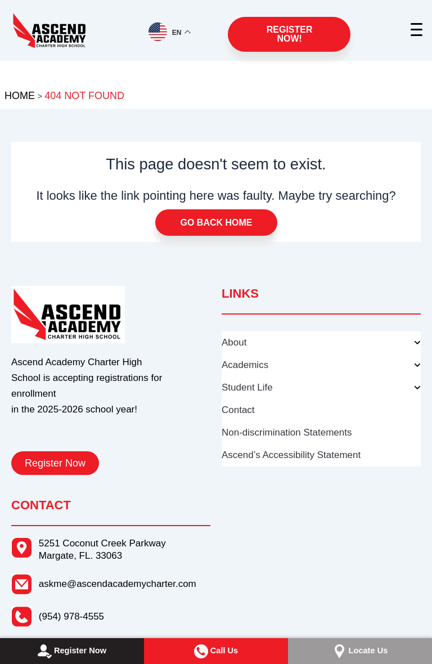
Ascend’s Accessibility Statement (291, 455)
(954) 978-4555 (71, 616)
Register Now (72, 651)
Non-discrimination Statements (287, 432)
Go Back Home (217, 222)
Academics (321, 365)
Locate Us (360, 651)
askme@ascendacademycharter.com (117, 583)
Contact (238, 410)
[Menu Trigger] (418, 29)
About (321, 343)
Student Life (321, 388)
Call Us (216, 651)
